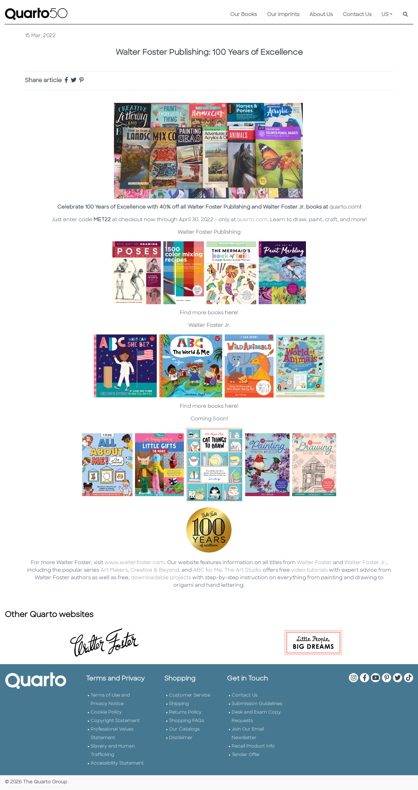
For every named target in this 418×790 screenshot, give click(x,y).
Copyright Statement (115, 721)
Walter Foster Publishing (209, 232)
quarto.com (344, 207)
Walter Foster (314, 562)
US (385, 14)
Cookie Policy (106, 712)
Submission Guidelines (257, 704)
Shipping (179, 704)
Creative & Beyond (154, 570)
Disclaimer (181, 738)
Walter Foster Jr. (209, 325)
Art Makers (114, 570)
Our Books (243, 14)
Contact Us (357, 14)
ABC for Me (207, 570)
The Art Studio (243, 570)
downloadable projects (160, 577)
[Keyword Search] (405, 15)
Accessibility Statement (117, 763)
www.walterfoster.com (134, 562)
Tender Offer (246, 755)
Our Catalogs (184, 729)
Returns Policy (185, 712)
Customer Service (189, 695)
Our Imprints (283, 14)
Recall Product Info (253, 746)
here (231, 313)
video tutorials (309, 570)
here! (231, 406)
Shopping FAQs (186, 721)
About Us (321, 14)
